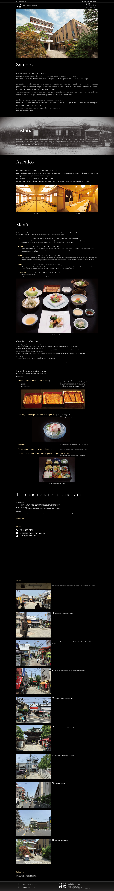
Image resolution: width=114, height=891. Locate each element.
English (93, 1)
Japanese (85, 1)
